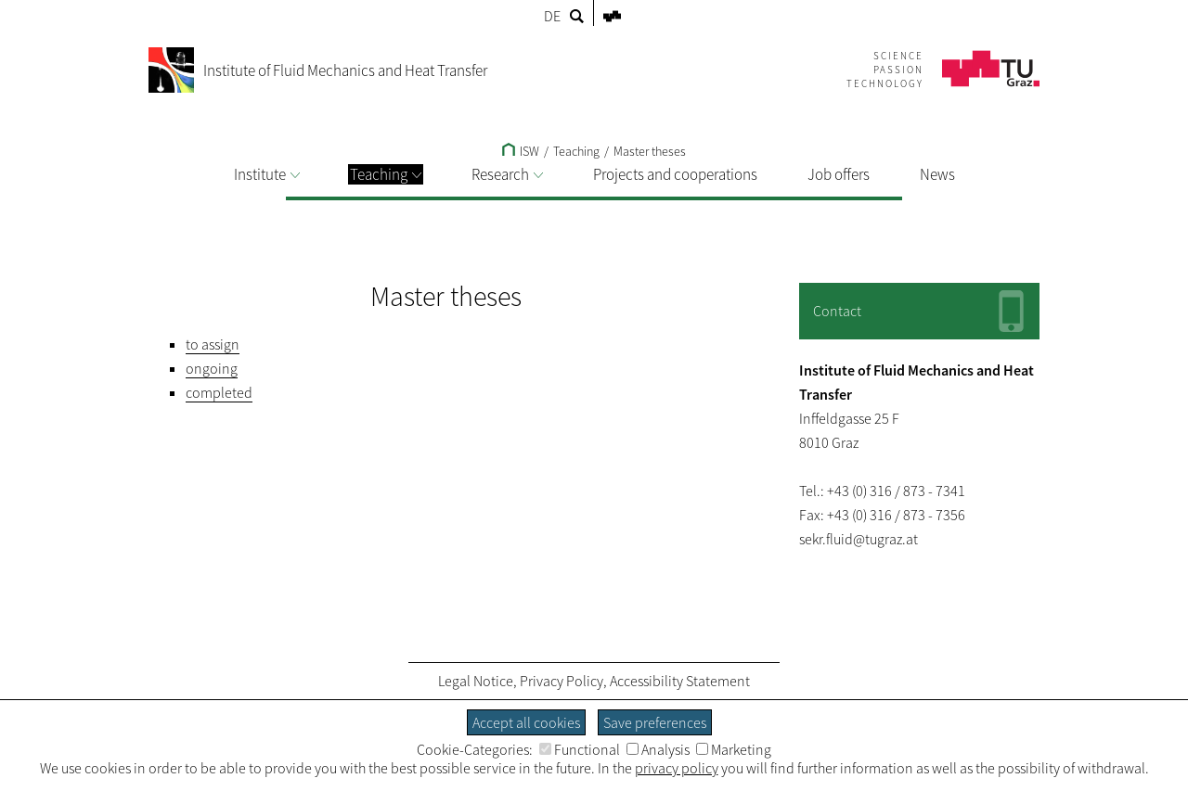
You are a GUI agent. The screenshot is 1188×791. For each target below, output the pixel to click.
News (937, 174)
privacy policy (676, 768)
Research (507, 174)
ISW (520, 151)
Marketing (733, 749)
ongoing (212, 368)
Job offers (838, 174)
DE (552, 15)
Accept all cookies (526, 722)
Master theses (649, 151)
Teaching (385, 174)
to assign (212, 344)
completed (219, 392)
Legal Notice (475, 680)
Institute (267, 174)
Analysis (658, 749)
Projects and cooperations (675, 174)
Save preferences (654, 722)
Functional (579, 749)
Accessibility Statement (680, 680)
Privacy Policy (561, 680)
